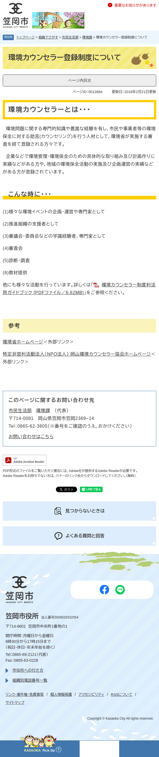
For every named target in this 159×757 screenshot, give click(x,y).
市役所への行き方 (27, 670)
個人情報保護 (61, 694)
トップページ (26, 37)
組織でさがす (48, 37)
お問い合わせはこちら (31, 436)
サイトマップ (15, 702)
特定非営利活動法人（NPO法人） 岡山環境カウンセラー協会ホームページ (77, 354)
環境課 (87, 37)
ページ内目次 (79, 80)
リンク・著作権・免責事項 (25, 694)
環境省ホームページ (23, 342)
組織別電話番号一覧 (29, 680)
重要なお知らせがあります (135, 5)
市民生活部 (70, 37)
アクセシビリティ (91, 694)
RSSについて (121, 694)
